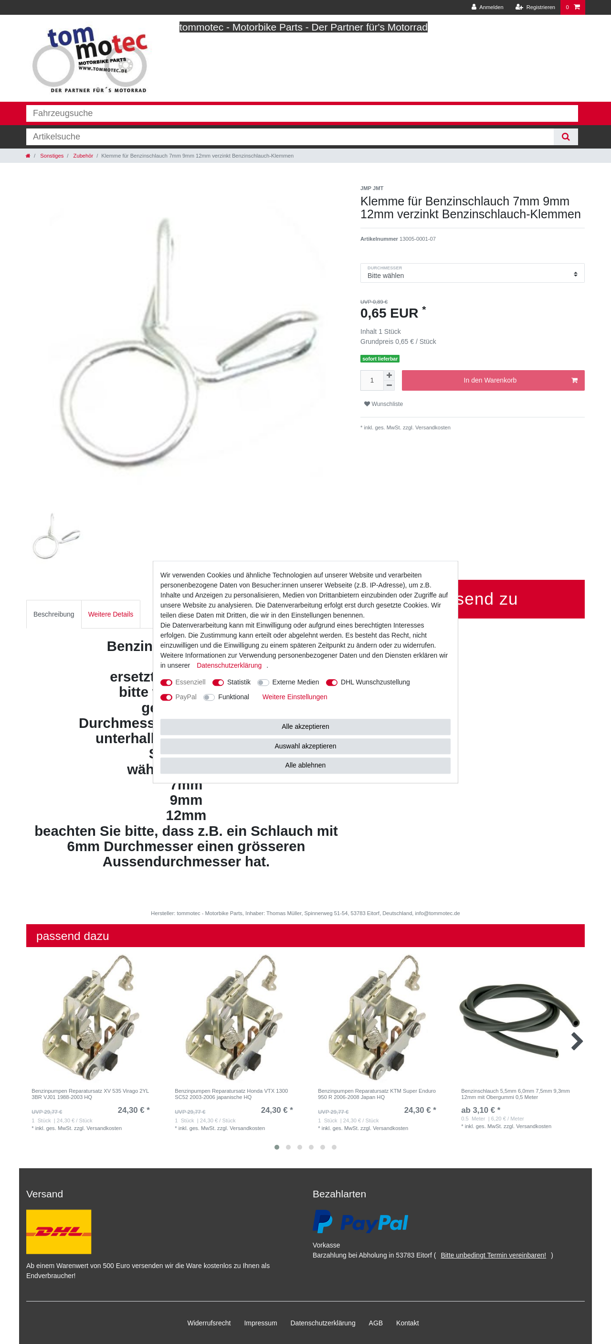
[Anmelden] (487, 7)
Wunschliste (383, 404)
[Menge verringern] (389, 386)
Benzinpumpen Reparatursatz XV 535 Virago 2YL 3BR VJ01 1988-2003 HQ (90, 1093)
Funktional (233, 697)
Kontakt (407, 1323)
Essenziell (191, 682)
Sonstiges (51, 156)
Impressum (260, 1323)
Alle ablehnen (305, 765)
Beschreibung (53, 614)
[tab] (54, 614)
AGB (376, 1323)
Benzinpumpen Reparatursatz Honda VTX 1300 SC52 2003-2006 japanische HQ (231, 1093)
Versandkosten (432, 427)
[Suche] (566, 136)
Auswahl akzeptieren (305, 746)
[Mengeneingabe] (371, 380)
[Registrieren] (535, 7)
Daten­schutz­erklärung (323, 1323)
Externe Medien (296, 682)
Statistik (239, 682)
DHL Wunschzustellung (375, 682)
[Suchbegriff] (290, 136)
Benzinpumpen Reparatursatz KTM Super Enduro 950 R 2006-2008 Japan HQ (377, 1093)
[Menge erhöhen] (389, 375)
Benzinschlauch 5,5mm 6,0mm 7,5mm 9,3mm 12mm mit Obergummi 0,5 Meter (515, 1093)
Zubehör (82, 156)
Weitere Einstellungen (295, 697)
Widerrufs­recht (209, 1323)
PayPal (186, 697)
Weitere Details (111, 614)
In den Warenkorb (521, 380)
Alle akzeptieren (305, 726)
